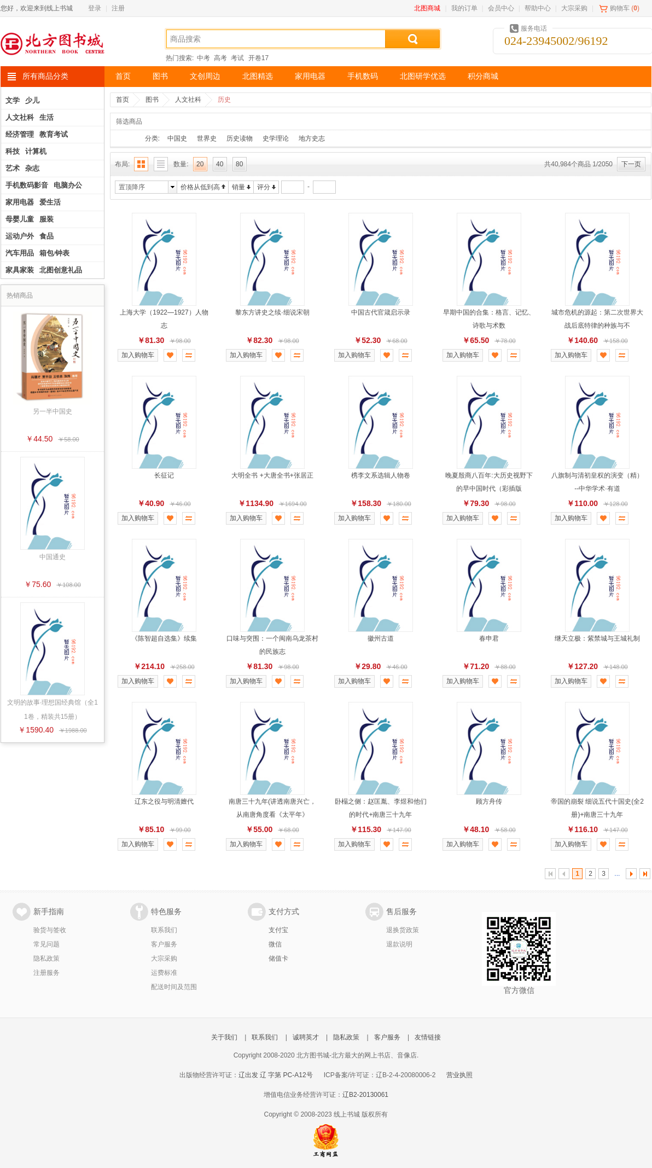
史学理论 (276, 138)
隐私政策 (46, 958)
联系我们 (164, 930)
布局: (122, 164)
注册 (118, 8)
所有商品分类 (45, 76)
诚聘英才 (306, 1037)
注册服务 (46, 973)
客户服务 (164, 944)
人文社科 (188, 99)
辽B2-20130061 (365, 1095)
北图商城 (427, 8)
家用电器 (310, 76)
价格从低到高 (200, 187)
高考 (220, 58)
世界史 (207, 138)
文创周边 (205, 76)
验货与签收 (49, 930)
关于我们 (224, 1037)
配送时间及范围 (174, 987)
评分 (263, 187)
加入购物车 (137, 355)
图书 (160, 76)
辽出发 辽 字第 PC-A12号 (275, 1075)
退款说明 (399, 944)
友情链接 (428, 1037)
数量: (180, 164)
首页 (123, 76)
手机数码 (362, 76)
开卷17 (258, 58)
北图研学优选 (423, 76)
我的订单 (464, 8)
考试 (237, 58)
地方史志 (312, 138)
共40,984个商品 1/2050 (578, 164)
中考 (203, 58)
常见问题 (46, 944)
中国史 (177, 138)
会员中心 (501, 8)
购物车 (620, 8)
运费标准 (164, 973)
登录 (94, 8)
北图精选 (257, 76)
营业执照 (459, 1075)
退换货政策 (402, 930)
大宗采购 (574, 8)
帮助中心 (538, 8)
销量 (238, 187)
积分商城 (483, 76)
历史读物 (239, 138)
